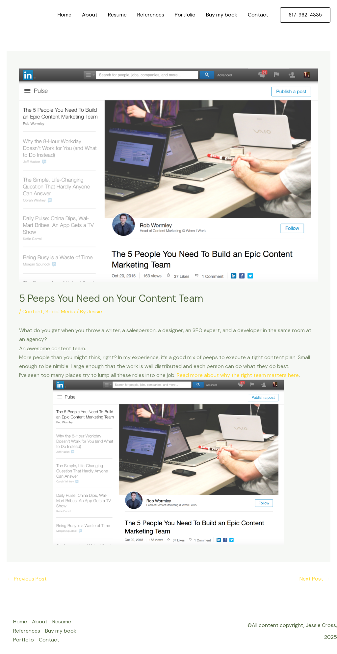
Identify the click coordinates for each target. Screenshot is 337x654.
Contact (258, 14)
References (150, 14)
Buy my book (221, 14)
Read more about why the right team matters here (238, 375)
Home (64, 14)
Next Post (314, 578)
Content (32, 311)
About (89, 14)
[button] (305, 15)
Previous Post (27, 578)
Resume (117, 14)
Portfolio (185, 14)
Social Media (60, 311)
